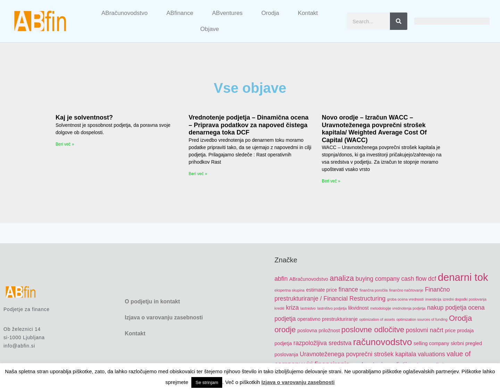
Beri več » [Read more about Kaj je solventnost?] (65, 144)
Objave (209, 29)
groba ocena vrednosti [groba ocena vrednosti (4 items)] (405, 299)
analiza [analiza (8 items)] (342, 278)
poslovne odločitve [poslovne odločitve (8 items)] (372, 329)
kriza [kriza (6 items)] (292, 307)
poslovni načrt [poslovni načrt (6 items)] (424, 330)
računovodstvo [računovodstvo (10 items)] (382, 342)
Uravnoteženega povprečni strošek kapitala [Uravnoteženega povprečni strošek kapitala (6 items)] (358, 354)
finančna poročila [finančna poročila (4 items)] (374, 290)
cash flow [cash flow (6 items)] (414, 278)
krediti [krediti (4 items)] (279, 308)
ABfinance (179, 13)
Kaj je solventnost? (84, 117)
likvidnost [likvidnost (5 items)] (358, 308)
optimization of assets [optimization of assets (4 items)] (377, 319)
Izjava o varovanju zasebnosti (164, 317)
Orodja (270, 13)
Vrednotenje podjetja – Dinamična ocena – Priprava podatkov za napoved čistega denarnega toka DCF (248, 125)
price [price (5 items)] (450, 330)
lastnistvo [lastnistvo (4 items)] (308, 308)
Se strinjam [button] (206, 382)
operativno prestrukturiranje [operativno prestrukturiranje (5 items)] (327, 319)
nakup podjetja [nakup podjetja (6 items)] (447, 307)
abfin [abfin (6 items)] (281, 278)
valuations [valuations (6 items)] (431, 354)
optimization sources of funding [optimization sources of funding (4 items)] (422, 319)
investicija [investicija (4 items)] (433, 299)
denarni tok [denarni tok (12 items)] (463, 277)
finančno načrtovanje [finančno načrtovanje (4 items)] (406, 290)
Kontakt (308, 13)
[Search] (398, 21)
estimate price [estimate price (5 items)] (321, 290)
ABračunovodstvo (124, 13)
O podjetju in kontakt (152, 301)
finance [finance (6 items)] (348, 289)
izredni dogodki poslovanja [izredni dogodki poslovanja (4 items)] (464, 299)
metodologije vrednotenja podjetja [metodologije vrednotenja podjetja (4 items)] (397, 308)
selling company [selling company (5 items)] (431, 343)
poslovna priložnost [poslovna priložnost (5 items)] (318, 330)
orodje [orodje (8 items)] (285, 329)
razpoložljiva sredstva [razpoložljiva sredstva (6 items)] (322, 343)
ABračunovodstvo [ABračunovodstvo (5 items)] (308, 279)
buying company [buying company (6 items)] (378, 278)
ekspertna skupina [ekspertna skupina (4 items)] (290, 290)
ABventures (227, 13)
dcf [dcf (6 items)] (432, 278)
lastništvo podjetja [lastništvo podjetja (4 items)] (332, 308)
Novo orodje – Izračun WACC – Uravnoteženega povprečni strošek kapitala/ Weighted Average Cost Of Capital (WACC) (374, 129)
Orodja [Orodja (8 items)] (460, 318)
